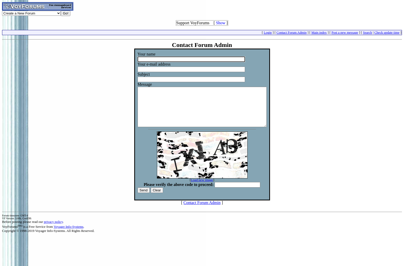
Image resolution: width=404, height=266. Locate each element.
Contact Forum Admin (291, 32)
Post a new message (344, 32)
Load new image (202, 188)
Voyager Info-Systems (68, 234)
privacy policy (53, 229)
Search (367, 32)
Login (268, 32)
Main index (319, 32)
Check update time (386, 32)
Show (220, 23)
